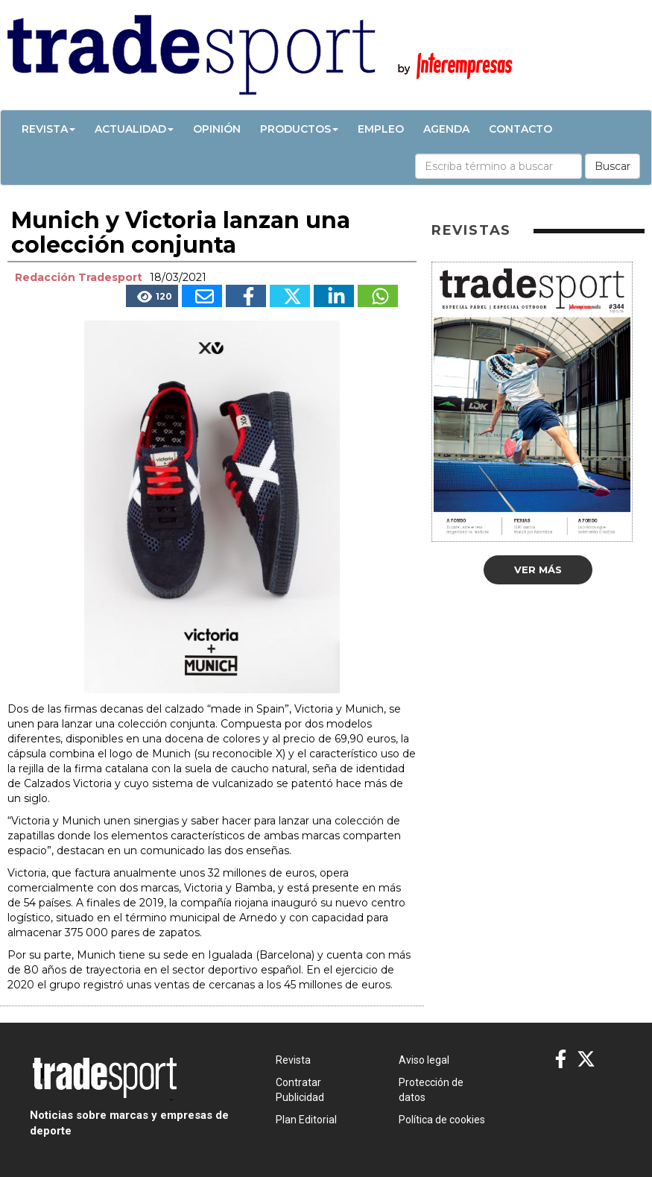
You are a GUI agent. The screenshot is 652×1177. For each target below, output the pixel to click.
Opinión (217, 129)
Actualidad (134, 129)
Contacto (520, 129)
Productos (299, 129)
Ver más (538, 569)
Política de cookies (442, 1120)
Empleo (381, 129)
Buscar (612, 166)
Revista (48, 129)
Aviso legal (424, 1060)
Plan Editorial (306, 1120)
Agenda (446, 129)
